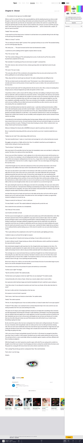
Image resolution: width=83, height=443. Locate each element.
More (41, 2)
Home (20, 2)
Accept (69, 437)
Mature (37, 2)
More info (12, 437)
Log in (63, 3)
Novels (27, 2)
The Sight (73, 13)
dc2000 (17, 384)
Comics (23, 2)
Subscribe (74, 22)
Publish (67, 3)
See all (51, 382)
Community (32, 2)
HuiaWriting (18, 377)
